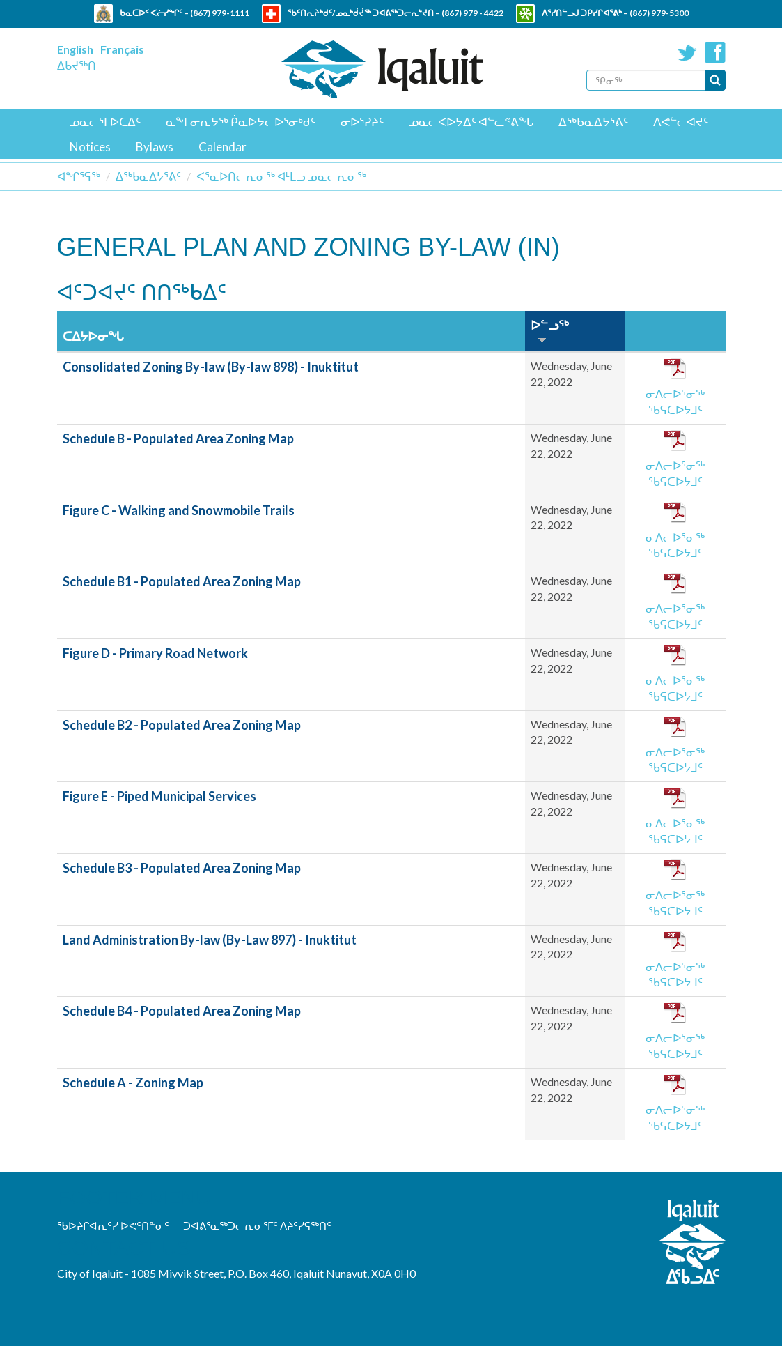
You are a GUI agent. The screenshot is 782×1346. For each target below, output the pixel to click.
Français (122, 49)
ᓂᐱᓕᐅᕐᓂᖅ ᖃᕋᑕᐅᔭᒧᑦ (675, 401)
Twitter (687, 52)
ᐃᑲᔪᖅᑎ (76, 65)
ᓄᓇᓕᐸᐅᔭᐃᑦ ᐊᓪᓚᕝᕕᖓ (471, 121)
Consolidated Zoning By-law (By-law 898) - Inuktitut (211, 366)
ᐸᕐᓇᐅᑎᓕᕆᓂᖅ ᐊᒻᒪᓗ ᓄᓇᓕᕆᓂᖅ (281, 176)
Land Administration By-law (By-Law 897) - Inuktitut (210, 939)
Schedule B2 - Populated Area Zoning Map (182, 725)
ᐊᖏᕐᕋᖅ (78, 176)
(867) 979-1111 (219, 13)
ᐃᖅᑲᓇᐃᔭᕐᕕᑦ (593, 121)
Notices (90, 146)
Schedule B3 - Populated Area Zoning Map (182, 867)
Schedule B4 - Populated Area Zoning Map (182, 1010)
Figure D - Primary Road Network (155, 653)
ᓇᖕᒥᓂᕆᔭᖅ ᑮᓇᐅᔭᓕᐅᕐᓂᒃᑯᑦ (240, 121)
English (75, 49)
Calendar (222, 146)
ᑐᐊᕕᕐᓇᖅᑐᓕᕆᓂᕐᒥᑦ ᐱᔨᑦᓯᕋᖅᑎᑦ (257, 1225)
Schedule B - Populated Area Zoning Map (178, 438)
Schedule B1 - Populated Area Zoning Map (182, 581)
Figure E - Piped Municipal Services (159, 796)
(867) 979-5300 (659, 13)
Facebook (715, 52)
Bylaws (154, 146)
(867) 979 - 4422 (472, 13)
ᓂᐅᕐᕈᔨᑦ (362, 121)
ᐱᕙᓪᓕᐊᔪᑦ (680, 121)
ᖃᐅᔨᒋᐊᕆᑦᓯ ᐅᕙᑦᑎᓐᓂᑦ (113, 1225)
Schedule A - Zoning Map (133, 1082)
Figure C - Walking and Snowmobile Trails (179, 510)
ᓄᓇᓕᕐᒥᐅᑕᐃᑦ (105, 121)
